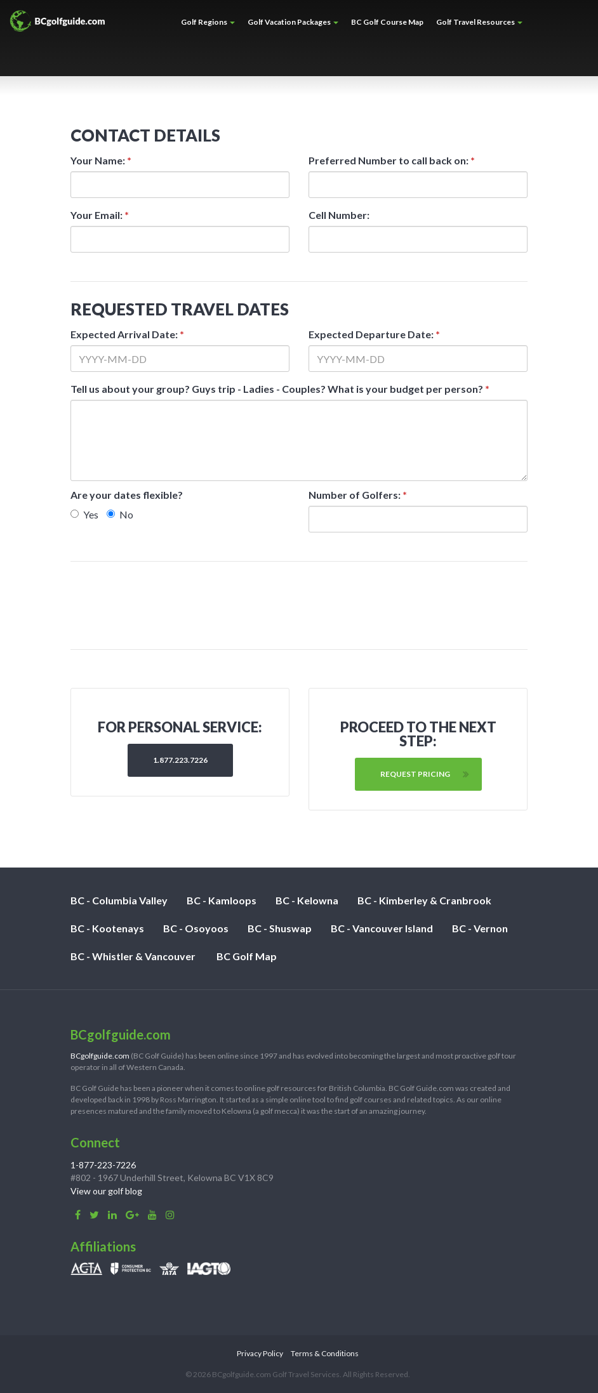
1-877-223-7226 (103, 1164)
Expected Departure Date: (374, 334)
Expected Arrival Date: (127, 334)
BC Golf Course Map (387, 22)
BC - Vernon (480, 928)
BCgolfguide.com (100, 1055)
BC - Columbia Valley (119, 900)
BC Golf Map (246, 956)
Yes (84, 514)
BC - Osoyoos (196, 928)
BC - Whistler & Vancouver (133, 956)
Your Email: (99, 215)
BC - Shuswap (280, 928)
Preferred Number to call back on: (392, 160)
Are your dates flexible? (126, 495)
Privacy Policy (260, 1353)
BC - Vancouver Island (382, 928)
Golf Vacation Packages (293, 22)
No (120, 514)
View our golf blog (106, 1190)
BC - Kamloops (221, 900)
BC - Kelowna (307, 900)
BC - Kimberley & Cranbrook (424, 900)
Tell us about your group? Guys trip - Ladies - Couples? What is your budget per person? (279, 389)
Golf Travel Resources (479, 22)
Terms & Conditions (325, 1353)
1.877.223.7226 (180, 760)
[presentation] (300, 605)
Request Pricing (415, 774)
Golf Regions (208, 22)
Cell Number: (339, 215)
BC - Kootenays (107, 928)
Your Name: (100, 160)
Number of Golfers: (358, 495)
